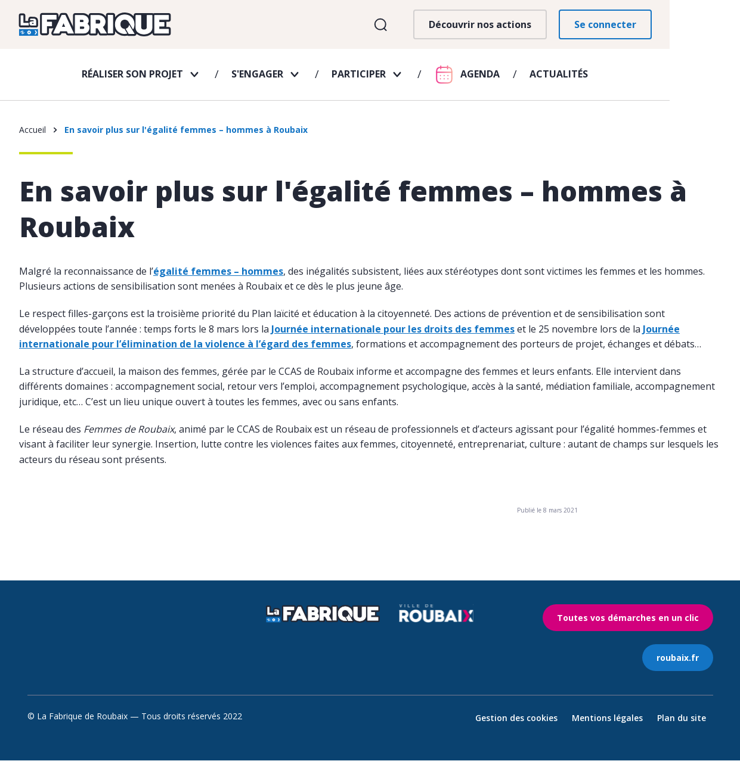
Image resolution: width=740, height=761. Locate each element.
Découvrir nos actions (549, 28)
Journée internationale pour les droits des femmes (393, 329)
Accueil (32, 130)
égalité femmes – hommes (218, 271)
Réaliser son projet (167, 81)
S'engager (292, 81)
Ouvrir (450, 28)
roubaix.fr (678, 658)
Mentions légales (607, 718)
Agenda (515, 81)
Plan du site (681, 718)
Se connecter (674, 28)
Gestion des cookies (516, 718)
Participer (394, 81)
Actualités (594, 81)
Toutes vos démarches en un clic (628, 618)
